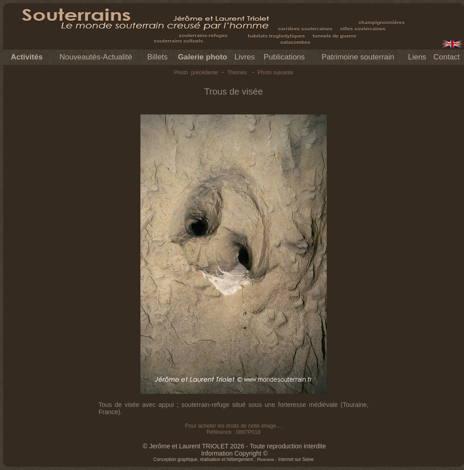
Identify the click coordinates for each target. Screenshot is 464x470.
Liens (417, 57)
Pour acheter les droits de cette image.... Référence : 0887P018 (233, 429)
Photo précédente (196, 72)
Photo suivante (275, 72)
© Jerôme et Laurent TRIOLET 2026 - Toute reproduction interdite (234, 446)
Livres (244, 57)
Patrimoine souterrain (357, 57)
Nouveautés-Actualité (95, 57)
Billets (157, 57)
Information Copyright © (234, 453)
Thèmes (237, 72)
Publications (284, 57)
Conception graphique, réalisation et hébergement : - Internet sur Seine (233, 459)
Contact (446, 57)
